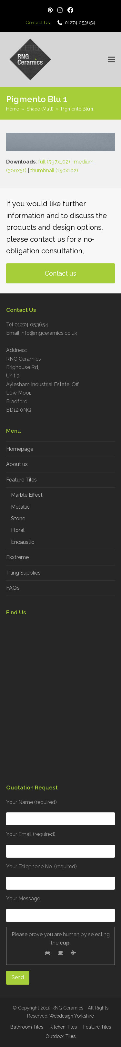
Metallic (20, 507)
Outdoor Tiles (60, 1036)
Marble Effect (27, 495)
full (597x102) (54, 162)
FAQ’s (13, 588)
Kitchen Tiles (63, 1027)
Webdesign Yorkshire (71, 1016)
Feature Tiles (21, 480)
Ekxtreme (17, 557)
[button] (111, 59)
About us (17, 464)
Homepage (19, 449)
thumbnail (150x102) (54, 170)
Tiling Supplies (23, 573)
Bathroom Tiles (26, 1027)
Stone (18, 518)
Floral (18, 530)
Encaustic (22, 542)
